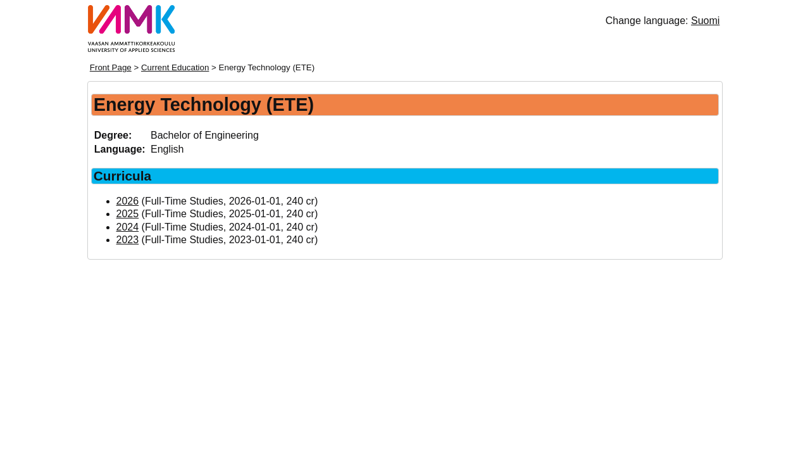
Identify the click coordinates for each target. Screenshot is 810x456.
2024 (127, 227)
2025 (127, 213)
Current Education (175, 67)
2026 (127, 201)
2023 (127, 239)
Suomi (705, 20)
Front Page (111, 67)
